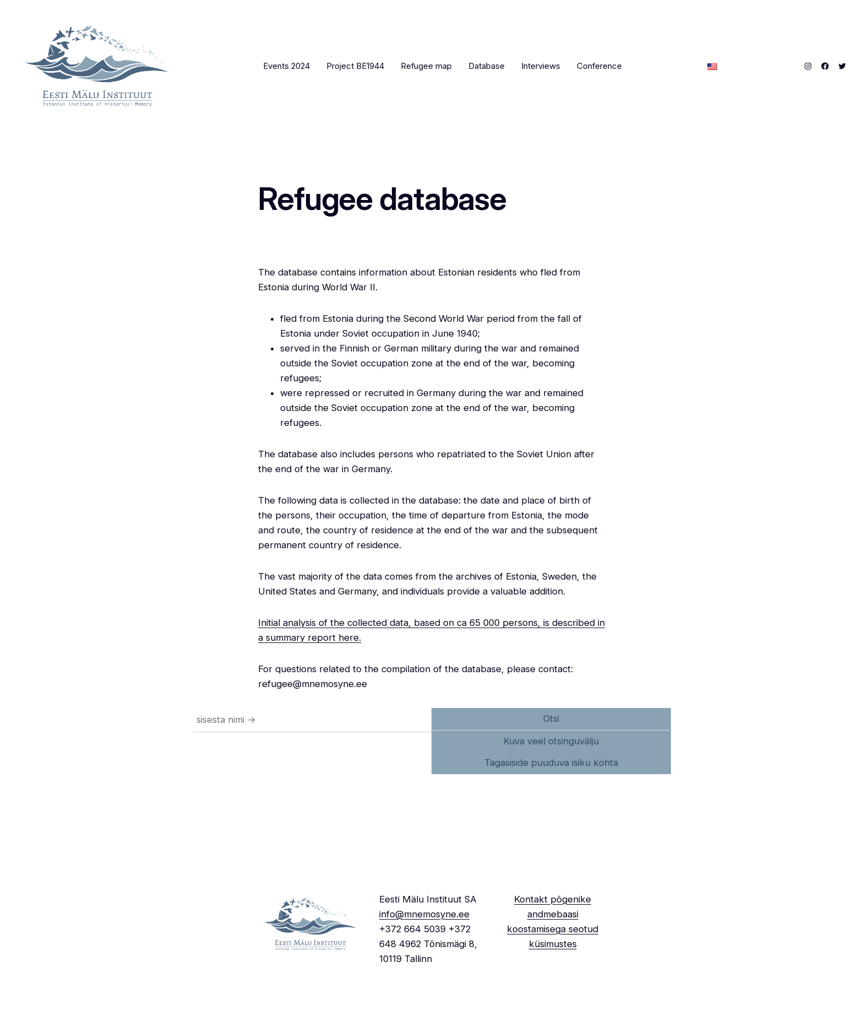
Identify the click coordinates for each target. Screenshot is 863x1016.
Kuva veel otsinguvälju (551, 741)
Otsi (551, 718)
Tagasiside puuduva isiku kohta (551, 762)
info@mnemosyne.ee (424, 914)
